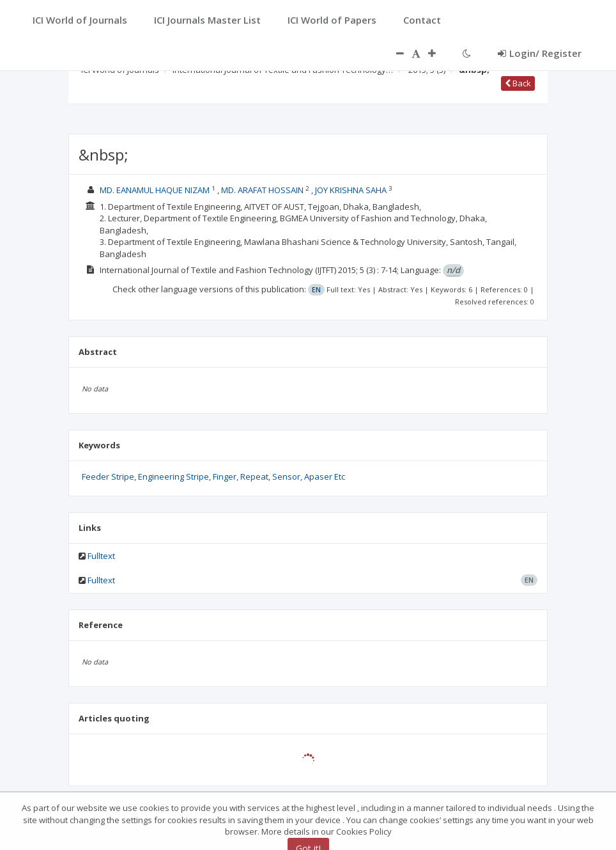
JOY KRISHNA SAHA (352, 190)
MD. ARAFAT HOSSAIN (263, 190)
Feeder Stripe (108, 476)
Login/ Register (539, 53)
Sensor (286, 476)
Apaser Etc (324, 476)
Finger (224, 476)
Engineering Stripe (173, 476)
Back (518, 83)
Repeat (254, 476)
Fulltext (101, 556)
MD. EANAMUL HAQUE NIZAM (156, 190)
